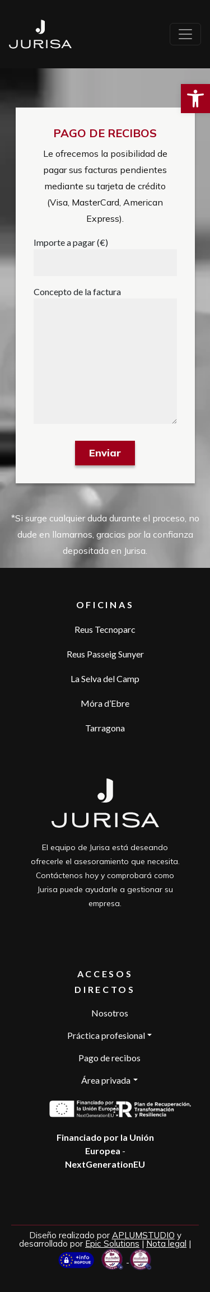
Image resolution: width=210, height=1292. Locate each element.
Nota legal (166, 1243)
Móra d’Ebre (105, 703)
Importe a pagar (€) (71, 242)
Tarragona (105, 727)
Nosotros (109, 1013)
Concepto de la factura (77, 291)
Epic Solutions (112, 1243)
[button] (195, 98)
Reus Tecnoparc (105, 629)
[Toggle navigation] (185, 34)
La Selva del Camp (105, 678)
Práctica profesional (106, 1035)
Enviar (105, 452)
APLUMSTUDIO (143, 1235)
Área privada (105, 1080)
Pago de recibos (109, 1057)
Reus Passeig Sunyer (105, 654)
